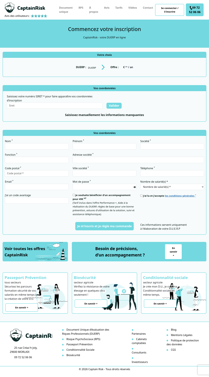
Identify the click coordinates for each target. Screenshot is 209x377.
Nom (9, 141)
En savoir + (173, 251)
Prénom (78, 141)
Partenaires (139, 334)
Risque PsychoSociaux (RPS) (83, 339)
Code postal (13, 168)
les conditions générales (180, 195)
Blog (174, 329)
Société (145, 141)
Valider (114, 105)
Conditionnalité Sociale (80, 350)
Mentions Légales (182, 335)
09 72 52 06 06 (195, 10)
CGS (173, 350)
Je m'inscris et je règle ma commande (104, 226)
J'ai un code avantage (18, 195)
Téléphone (147, 168)
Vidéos (132, 7)
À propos (93, 10)
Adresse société (83, 154)
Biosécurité (73, 355)
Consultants (139, 352)
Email (9, 181)
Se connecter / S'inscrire (169, 9)
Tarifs (118, 7)
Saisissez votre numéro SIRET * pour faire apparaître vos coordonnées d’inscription (49, 98)
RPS (81, 7)
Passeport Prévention (79, 344)
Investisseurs (140, 362)
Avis (106, 7)
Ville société (81, 168)
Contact (148, 7)
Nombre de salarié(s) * (154, 181)
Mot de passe (82, 181)
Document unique (66, 10)
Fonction (11, 154)
